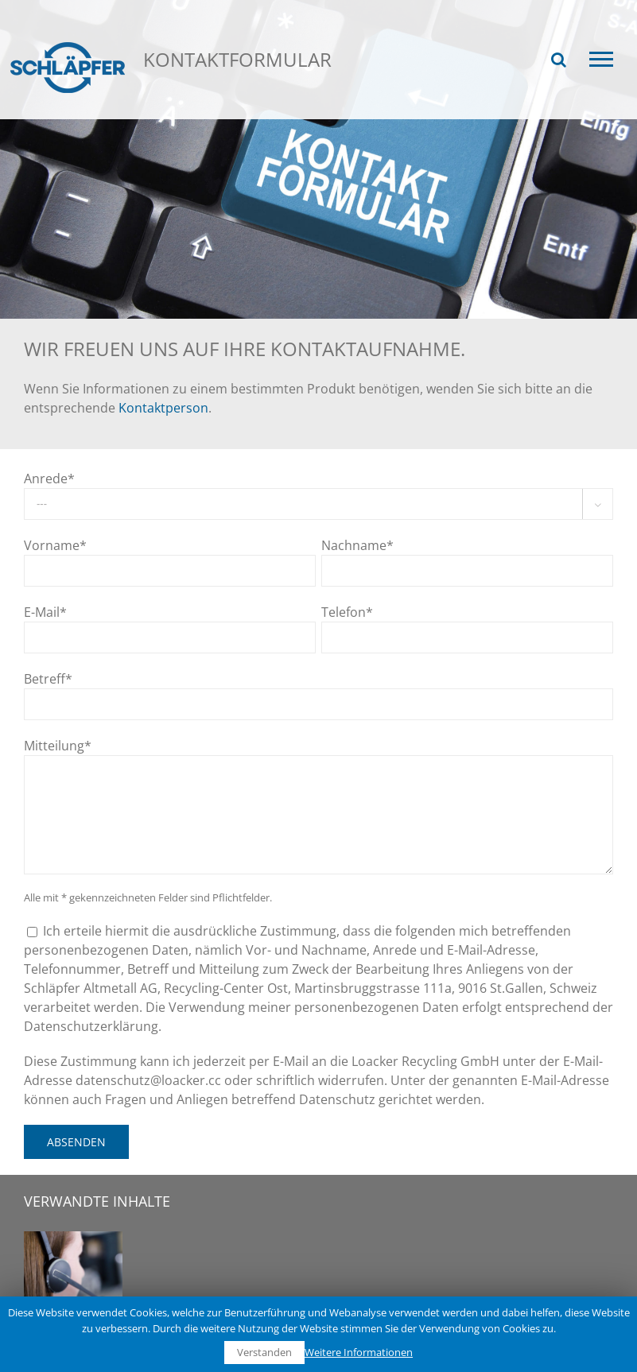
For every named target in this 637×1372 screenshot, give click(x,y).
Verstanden (264, 1352)
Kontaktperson (163, 408)
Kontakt (195, 110)
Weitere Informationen (359, 1352)
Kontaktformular (287, 110)
